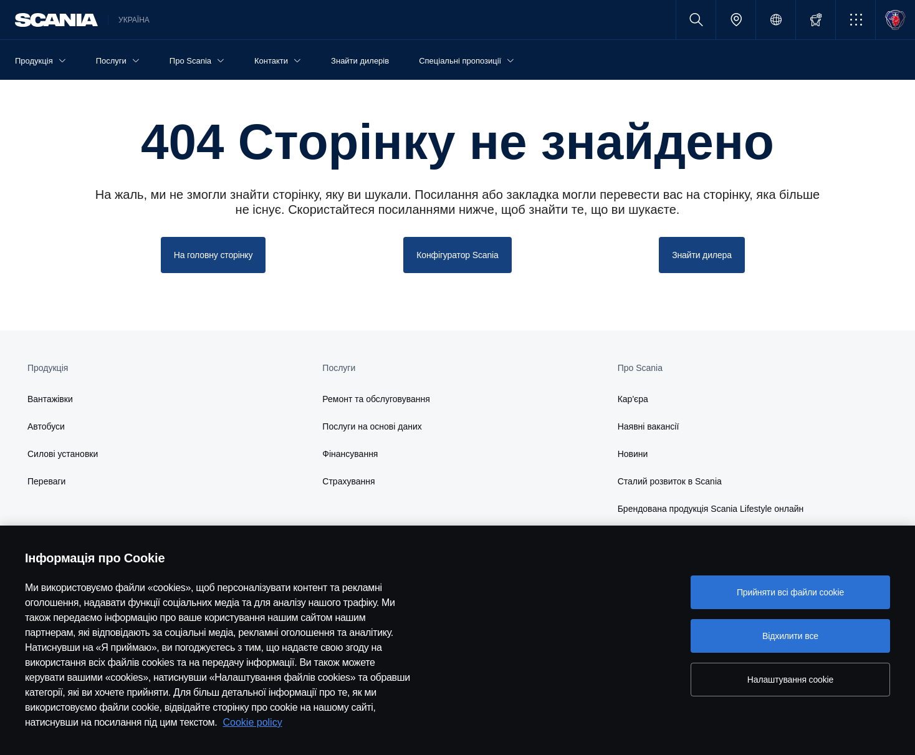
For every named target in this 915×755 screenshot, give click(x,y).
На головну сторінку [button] (213, 255)
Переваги (46, 481)
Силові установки (62, 454)
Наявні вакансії (648, 426)
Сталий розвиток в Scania (670, 481)
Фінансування (350, 454)
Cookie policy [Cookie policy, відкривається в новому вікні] (252, 722)
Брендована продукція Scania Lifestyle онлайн (711, 509)
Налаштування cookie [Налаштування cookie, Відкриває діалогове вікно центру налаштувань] (790, 680)
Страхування (348, 481)
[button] (855, 19)
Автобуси (46, 426)
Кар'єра (633, 399)
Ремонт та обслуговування (376, 399)
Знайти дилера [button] (702, 255)
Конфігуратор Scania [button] (457, 255)
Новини (633, 454)
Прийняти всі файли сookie (790, 592)
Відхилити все (790, 636)
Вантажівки (50, 399)
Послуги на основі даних (372, 426)
